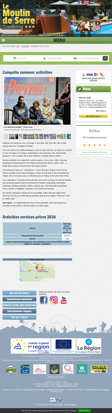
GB (18, 46)
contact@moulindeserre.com (66, 386)
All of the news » (93, 116)
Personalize (84, 410)
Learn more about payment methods (93, 79)
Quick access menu (56, 377)
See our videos (19, 317)
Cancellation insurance (19, 299)
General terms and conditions (19, 305)
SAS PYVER (57, 404)
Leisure (25, 46)
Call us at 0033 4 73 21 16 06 (51, 35)
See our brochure (19, 293)
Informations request (19, 311)
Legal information (70, 404)
